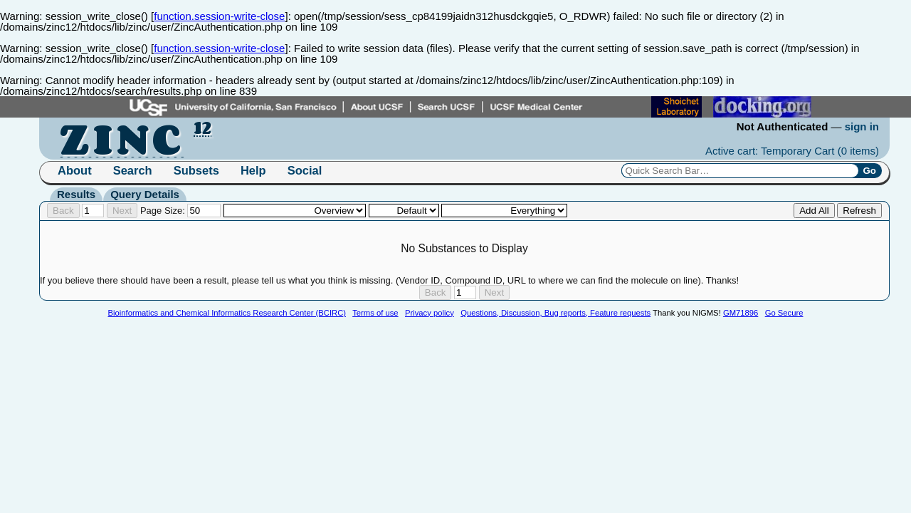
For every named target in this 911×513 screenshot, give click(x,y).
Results (76, 194)
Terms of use (375, 313)
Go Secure (784, 313)
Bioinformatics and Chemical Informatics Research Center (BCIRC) (227, 313)
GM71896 (740, 313)
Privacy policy (429, 313)
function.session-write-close (219, 16)
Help (253, 170)
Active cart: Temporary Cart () (792, 151)
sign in (862, 126)
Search (132, 170)
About (75, 170)
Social (305, 170)
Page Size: (180, 210)
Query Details (144, 194)
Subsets (196, 170)
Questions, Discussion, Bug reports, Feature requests (555, 313)
